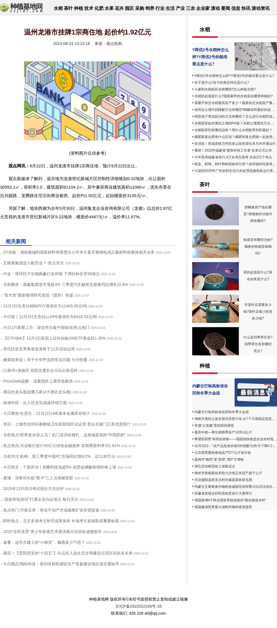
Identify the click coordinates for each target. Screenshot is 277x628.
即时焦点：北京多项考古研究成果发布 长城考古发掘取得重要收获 (61, 521)
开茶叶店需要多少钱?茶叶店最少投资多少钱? (257, 311)
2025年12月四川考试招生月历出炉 (33, 488)
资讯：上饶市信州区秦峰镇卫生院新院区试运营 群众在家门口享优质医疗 (67, 424)
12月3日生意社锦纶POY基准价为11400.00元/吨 (45, 306)
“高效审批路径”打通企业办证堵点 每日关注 (40, 499)
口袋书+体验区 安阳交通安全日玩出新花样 (40, 370)
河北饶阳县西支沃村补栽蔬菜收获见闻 (223, 480)
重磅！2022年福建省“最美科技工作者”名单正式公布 (233, 150)
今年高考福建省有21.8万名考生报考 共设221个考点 (233, 157)
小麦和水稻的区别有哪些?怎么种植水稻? (225, 89)
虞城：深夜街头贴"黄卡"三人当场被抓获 (38, 478)
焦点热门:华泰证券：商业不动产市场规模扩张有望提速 (51, 510)
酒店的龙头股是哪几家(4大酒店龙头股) (37, 392)
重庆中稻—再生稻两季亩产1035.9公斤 (223, 432)
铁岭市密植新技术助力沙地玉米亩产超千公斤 (228, 473)
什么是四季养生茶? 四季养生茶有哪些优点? (257, 344)
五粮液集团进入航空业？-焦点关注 (33, 263)
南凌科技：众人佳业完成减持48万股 (35, 402)
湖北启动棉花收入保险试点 (214, 466)
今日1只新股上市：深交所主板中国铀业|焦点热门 (46, 327)
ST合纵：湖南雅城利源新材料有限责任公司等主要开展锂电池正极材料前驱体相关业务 (79, 252)
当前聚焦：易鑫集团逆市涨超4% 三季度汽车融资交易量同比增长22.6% (65, 284)
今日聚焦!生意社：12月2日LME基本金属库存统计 (46, 413)
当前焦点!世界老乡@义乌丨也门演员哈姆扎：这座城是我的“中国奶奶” (64, 435)
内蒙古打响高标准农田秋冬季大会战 (221, 412)
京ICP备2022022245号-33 (138, 606)
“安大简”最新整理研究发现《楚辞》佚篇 (38, 295)
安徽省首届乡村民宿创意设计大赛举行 (223, 493)
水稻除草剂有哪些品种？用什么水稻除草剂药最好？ (233, 130)
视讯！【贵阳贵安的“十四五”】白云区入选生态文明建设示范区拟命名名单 (67, 553)
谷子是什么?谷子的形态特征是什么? (221, 83)
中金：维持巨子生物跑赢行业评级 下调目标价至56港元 (51, 273)
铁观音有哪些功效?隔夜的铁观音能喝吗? (257, 246)
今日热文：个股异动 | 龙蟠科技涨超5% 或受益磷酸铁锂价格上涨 (59, 467)
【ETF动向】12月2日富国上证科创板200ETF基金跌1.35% (54, 338)
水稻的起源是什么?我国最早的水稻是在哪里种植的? (233, 96)
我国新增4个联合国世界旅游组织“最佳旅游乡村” (230, 500)
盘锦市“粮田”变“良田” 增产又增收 (219, 459)
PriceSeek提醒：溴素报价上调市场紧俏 (38, 381)
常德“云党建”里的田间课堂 (214, 426)
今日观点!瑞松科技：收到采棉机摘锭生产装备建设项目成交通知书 (61, 564)
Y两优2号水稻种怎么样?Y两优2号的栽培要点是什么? (210, 57)
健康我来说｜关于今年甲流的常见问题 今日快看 (45, 359)
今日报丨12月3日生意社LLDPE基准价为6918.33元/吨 (50, 316)
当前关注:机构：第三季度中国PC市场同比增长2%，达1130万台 (59, 456)
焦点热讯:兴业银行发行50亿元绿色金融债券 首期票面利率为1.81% (61, 445)
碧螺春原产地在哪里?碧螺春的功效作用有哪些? (257, 214)
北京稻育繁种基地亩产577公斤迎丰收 (222, 453)
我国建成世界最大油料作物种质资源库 (223, 507)
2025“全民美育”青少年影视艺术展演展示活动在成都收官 (52, 531)
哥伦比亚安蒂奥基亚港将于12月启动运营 (39, 349)
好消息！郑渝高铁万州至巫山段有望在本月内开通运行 (235, 144)
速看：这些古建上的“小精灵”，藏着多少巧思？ (44, 542)
